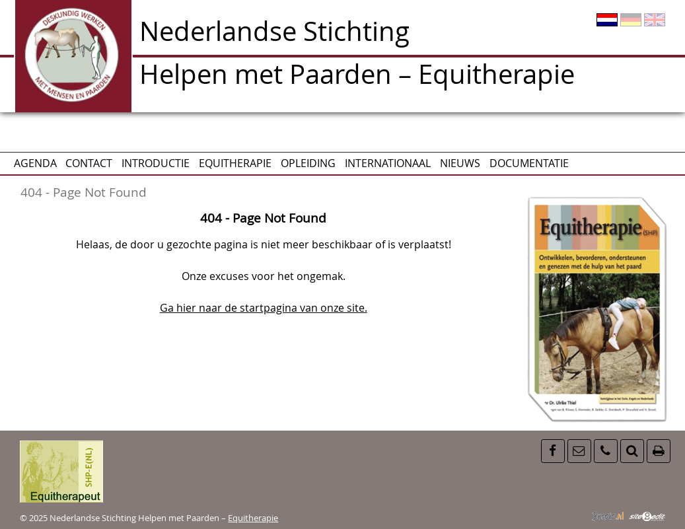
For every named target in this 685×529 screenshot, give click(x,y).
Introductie (156, 163)
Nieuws (460, 163)
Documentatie (529, 163)
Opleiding (308, 163)
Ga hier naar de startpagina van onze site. (263, 307)
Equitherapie (235, 163)
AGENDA (35, 163)
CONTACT (88, 163)
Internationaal (388, 163)
